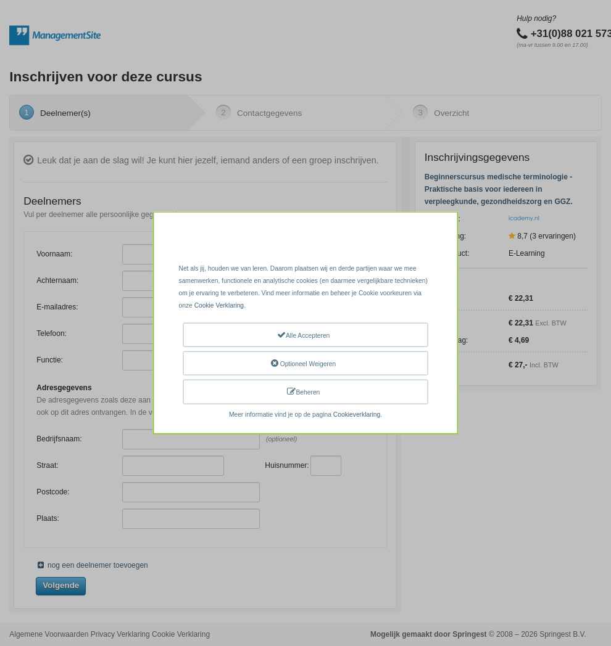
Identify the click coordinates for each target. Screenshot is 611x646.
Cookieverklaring (356, 414)
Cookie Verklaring (219, 305)
